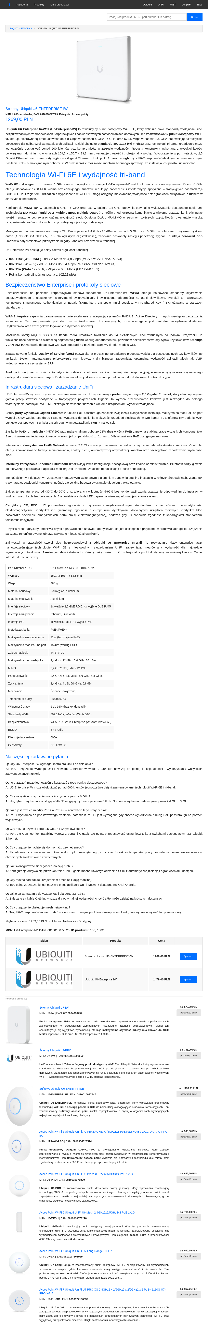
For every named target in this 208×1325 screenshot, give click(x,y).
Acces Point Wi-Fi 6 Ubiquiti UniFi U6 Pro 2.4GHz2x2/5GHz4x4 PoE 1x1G (86, 1174)
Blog (200, 4)
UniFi (161, 4)
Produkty (39, 4)
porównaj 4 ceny (189, 1217)
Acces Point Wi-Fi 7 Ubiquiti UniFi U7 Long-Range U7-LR (75, 1251)
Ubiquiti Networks (20, 28)
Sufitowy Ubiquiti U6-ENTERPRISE (61, 1088)
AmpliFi (186, 4)
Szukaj (194, 17)
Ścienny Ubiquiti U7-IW (54, 1007)
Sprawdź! (188, 956)
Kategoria (22, 4)
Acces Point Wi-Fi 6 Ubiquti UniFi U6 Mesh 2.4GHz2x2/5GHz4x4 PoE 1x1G (87, 1212)
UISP (173, 4)
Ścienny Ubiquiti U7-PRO (55, 1050)
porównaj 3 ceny (189, 1055)
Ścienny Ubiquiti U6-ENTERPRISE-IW (58, 28)
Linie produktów (59, 4)
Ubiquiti (147, 4)
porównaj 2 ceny (189, 1012)
